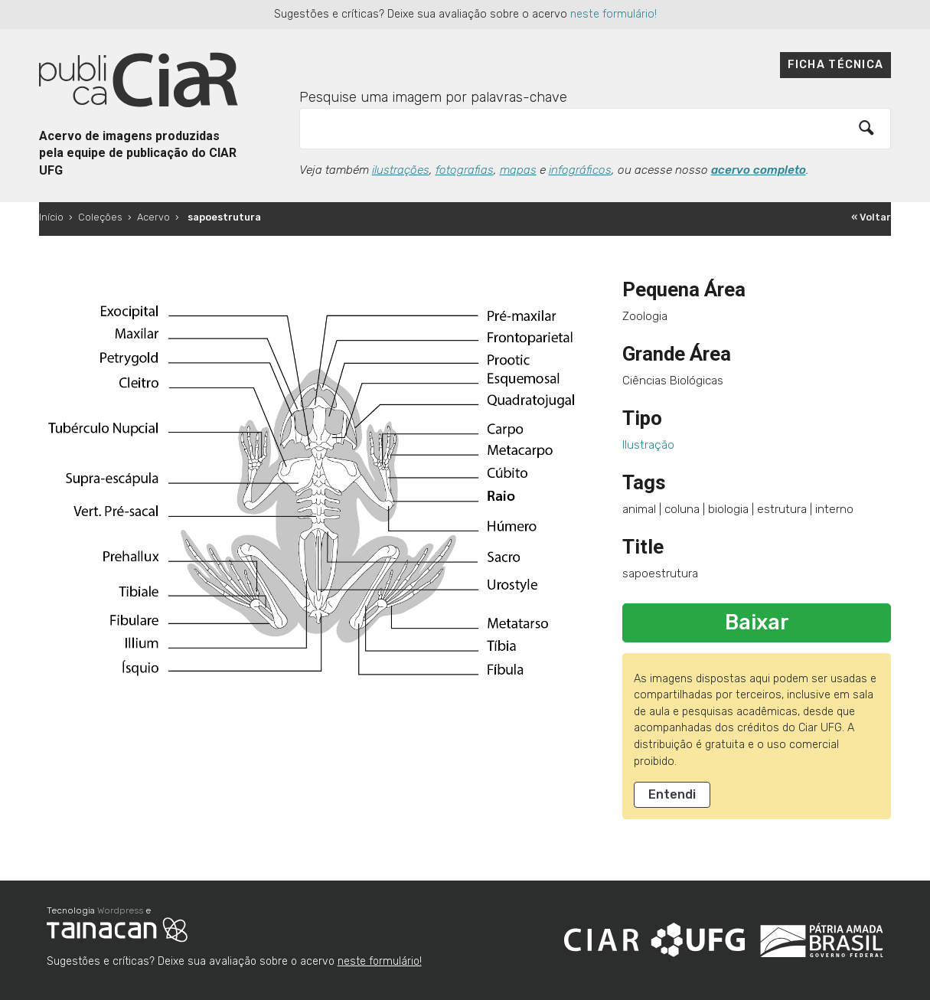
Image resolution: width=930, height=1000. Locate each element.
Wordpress (120, 910)
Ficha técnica (836, 64)
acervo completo (758, 170)
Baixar (757, 622)
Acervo (153, 217)
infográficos (580, 170)
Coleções (100, 217)
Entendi (672, 794)
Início (51, 217)
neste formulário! (613, 14)
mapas (518, 170)
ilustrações (400, 170)
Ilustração (648, 445)
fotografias (465, 170)
